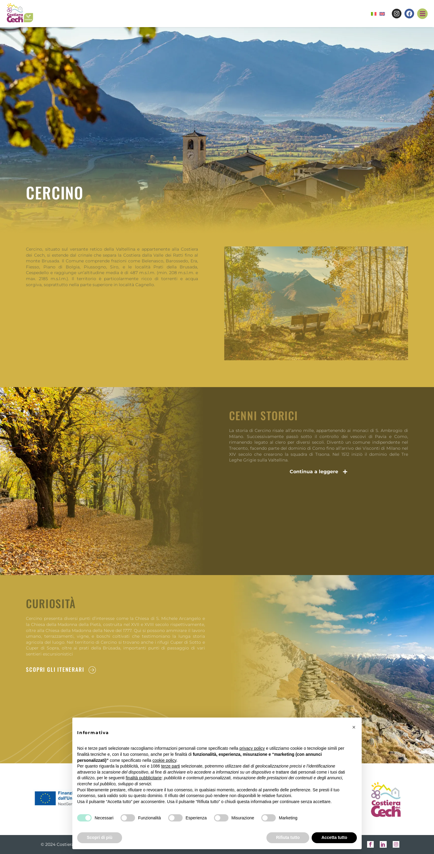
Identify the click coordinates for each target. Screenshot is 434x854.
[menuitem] (374, 13)
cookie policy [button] (164, 760)
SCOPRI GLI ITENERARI (55, 669)
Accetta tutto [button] (334, 837)
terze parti (170, 766)
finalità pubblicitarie (144, 777)
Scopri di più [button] (99, 837)
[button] (422, 13)
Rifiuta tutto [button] (288, 837)
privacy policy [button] (252, 748)
